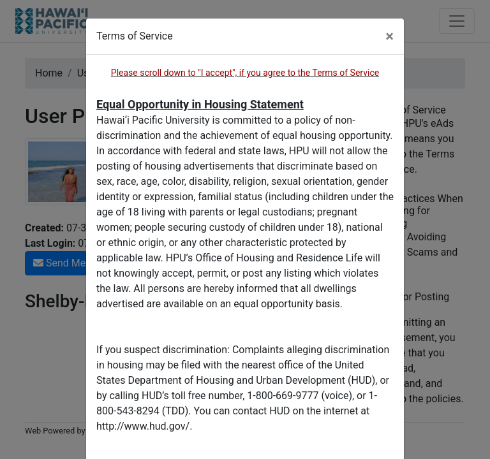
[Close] (389, 36)
